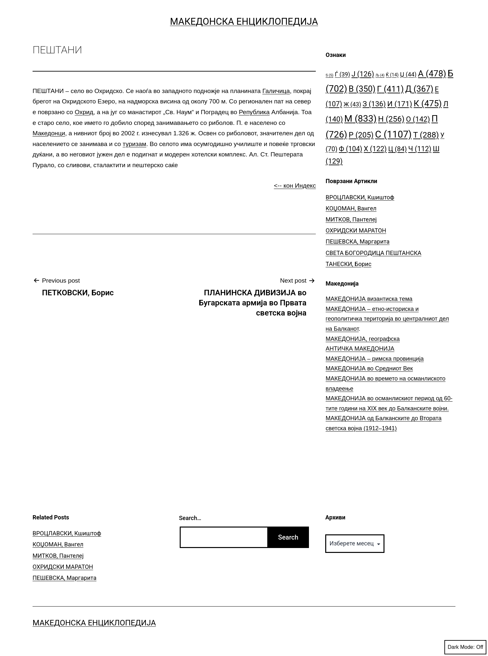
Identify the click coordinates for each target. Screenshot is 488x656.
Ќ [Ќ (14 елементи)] (392, 75)
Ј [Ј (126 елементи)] (363, 74)
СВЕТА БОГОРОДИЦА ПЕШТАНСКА (373, 252)
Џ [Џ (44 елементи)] (408, 74)
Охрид (84, 112)
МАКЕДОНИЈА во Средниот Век (369, 368)
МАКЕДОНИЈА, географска (363, 339)
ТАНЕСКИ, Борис (348, 264)
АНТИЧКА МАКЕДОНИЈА (360, 348)
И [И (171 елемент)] (399, 104)
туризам (134, 144)
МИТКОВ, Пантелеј (351, 219)
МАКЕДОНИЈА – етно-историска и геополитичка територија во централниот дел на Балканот (387, 319)
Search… (190, 518)
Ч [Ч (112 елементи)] (419, 149)
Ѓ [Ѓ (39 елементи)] (342, 74)
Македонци (49, 133)
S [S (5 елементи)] (329, 75)
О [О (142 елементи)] (418, 119)
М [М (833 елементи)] (360, 118)
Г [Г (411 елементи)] (390, 89)
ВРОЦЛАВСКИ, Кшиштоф (360, 197)
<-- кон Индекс (295, 185)
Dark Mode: (465, 647)
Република (254, 112)
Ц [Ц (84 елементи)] (397, 149)
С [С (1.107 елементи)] (393, 134)
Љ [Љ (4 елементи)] (379, 75)
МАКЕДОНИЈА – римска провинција (375, 358)
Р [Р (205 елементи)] (361, 135)
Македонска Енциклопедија (244, 21)
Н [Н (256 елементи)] (391, 119)
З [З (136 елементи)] (374, 104)
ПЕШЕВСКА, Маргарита (357, 241)
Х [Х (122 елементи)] (375, 149)
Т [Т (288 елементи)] (426, 135)
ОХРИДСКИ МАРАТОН (356, 230)
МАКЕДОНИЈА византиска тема (369, 299)
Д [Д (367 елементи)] (419, 89)
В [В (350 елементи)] (362, 89)
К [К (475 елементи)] (428, 103)
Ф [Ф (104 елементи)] (350, 149)
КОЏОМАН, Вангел (351, 208)
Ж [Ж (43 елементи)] (352, 104)
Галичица (276, 90)
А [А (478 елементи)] (432, 73)
